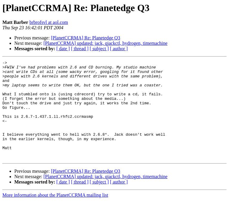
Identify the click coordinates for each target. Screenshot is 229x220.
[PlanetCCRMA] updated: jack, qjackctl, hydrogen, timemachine (106, 43)
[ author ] (119, 48)
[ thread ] (80, 48)
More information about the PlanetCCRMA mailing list (55, 214)
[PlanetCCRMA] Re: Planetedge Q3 (85, 37)
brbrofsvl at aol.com (49, 22)
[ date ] (63, 48)
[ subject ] (99, 48)
